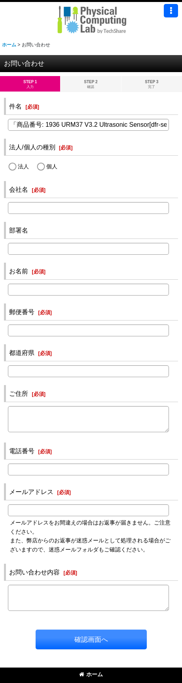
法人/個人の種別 (32, 147)
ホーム (91, 674)
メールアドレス (31, 491)
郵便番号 (21, 311)
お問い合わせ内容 (34, 572)
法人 (23, 166)
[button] (171, 10)
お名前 (18, 271)
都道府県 (21, 352)
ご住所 (18, 393)
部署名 (18, 230)
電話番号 (21, 450)
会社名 (18, 189)
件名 (15, 106)
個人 (51, 166)
